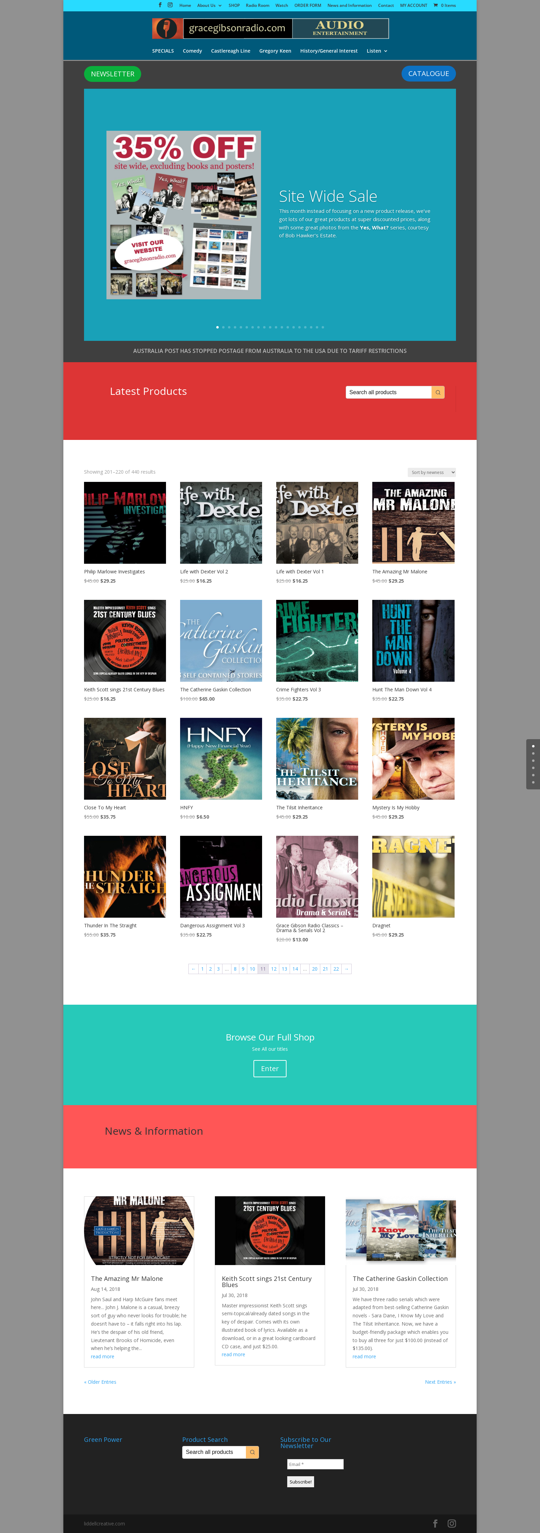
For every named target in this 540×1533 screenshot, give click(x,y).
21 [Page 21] (325, 968)
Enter (270, 1068)
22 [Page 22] (336, 968)
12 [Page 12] (274, 968)
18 (317, 327)
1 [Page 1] (202, 968)
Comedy (192, 51)
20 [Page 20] (315, 968)
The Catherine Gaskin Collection (400, 1278)
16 (305, 327)
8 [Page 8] (235, 968)
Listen (374, 51)
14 (293, 327)
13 (288, 327)
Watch (282, 5)
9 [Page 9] (243, 968)
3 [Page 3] (218, 968)
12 (282, 327)
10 (270, 327)
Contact (386, 5)
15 (299, 327)
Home (185, 5)
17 (311, 327)
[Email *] (315, 1464)
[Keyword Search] (389, 392)
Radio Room (257, 5)
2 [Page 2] (210, 968)
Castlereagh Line (230, 51)
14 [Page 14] (295, 968)
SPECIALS (163, 51)
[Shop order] (432, 472)
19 (323, 327)
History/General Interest (329, 51)
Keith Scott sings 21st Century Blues (267, 1281)
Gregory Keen (275, 51)
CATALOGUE (428, 73)
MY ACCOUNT (413, 5)
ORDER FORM (307, 5)
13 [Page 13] (284, 968)
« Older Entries (100, 1382)
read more (102, 1356)
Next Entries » (440, 1382)
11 (276, 327)
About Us (206, 5)
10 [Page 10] (252, 968)
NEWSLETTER (112, 73)
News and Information (350, 5)
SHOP (234, 5)
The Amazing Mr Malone (127, 1278)
